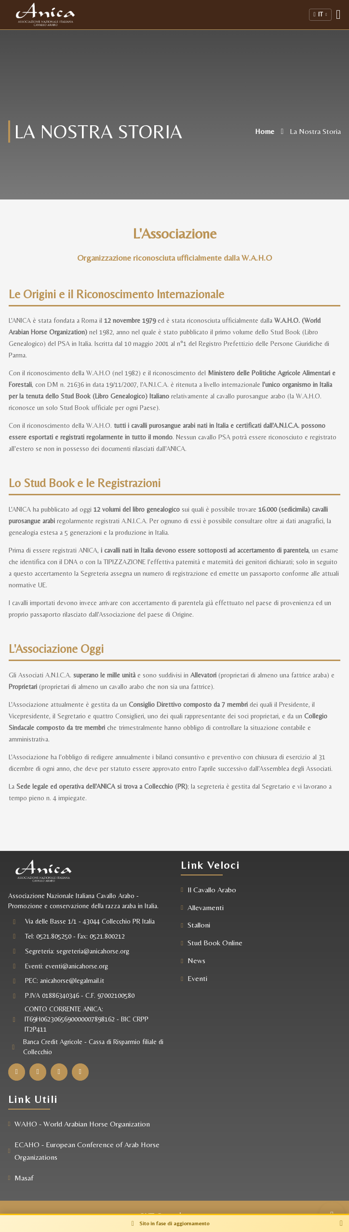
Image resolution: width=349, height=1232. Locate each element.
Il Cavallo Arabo (212, 889)
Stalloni (199, 924)
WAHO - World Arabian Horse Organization (82, 1123)
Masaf (24, 1177)
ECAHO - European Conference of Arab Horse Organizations (87, 1150)
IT (320, 14)
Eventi (197, 978)
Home (264, 131)
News (196, 960)
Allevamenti (206, 907)
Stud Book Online (215, 942)
